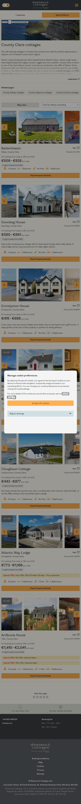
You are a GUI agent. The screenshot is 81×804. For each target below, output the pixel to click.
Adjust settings (17, 413)
